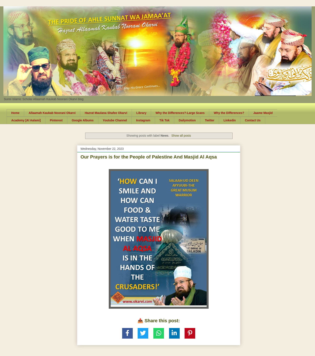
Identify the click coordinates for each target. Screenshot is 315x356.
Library (141, 113)
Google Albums (83, 120)
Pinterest (56, 120)
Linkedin (229, 120)
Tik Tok (165, 120)
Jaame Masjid (263, 113)
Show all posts (181, 135)
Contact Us (253, 120)
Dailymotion (187, 120)
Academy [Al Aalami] (26, 120)
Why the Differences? (229, 113)
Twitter (209, 120)
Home (15, 113)
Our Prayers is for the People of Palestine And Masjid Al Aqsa (149, 157)
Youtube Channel (115, 120)
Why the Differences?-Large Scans (180, 113)
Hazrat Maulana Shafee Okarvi (106, 113)
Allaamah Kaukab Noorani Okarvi (52, 113)
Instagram (143, 120)
